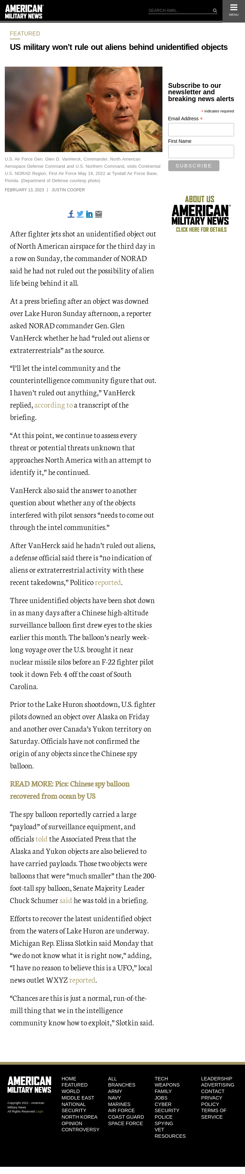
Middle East (77, 1098)
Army (115, 1091)
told (41, 838)
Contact (213, 1091)
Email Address (185, 118)
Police (164, 1117)
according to (53, 404)
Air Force (121, 1110)
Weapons (167, 1085)
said (66, 900)
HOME (68, 1078)
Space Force (125, 1123)
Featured (25, 34)
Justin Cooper (68, 190)
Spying (164, 1123)
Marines (119, 1104)
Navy (114, 1098)
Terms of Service (214, 1114)
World (70, 1091)
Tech (161, 1078)
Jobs (161, 1098)
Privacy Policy (211, 1101)
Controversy (79, 1129)
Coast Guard (126, 1117)
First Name (179, 141)
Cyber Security (167, 1108)
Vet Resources (170, 1133)
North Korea (79, 1117)
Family (163, 1091)
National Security (73, 1108)
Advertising (217, 1085)
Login (39, 1111)
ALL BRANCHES (121, 1082)
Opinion (71, 1123)
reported (108, 581)
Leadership (216, 1078)
